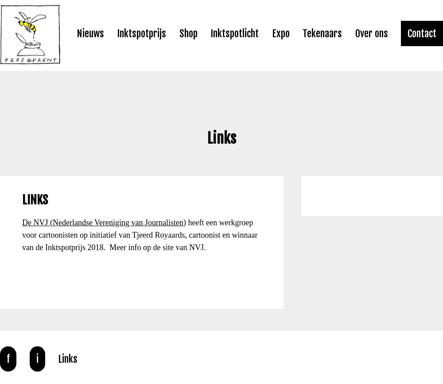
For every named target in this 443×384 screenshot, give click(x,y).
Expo (281, 33)
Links (68, 359)
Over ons (371, 33)
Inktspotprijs (141, 33)
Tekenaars (322, 33)
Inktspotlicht (234, 33)
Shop (188, 33)
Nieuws (90, 33)
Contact (422, 33)
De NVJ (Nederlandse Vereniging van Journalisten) (104, 222)
